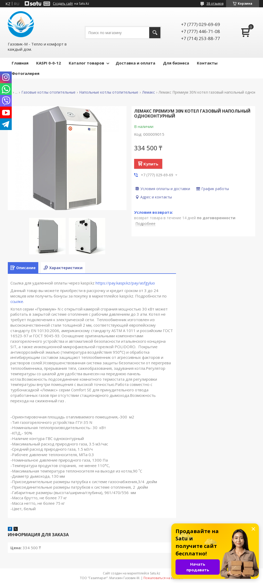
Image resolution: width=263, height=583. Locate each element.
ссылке (16, 301)
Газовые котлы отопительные (48, 92)
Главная (20, 63)
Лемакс (148, 92)
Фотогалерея (25, 73)
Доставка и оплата (135, 63)
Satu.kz (155, 573)
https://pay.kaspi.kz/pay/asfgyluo (125, 283)
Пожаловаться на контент (163, 578)
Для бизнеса (176, 63)
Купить (150, 163)
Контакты (207, 63)
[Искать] (154, 32)
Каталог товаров (86, 63)
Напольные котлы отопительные (108, 92)
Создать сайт (63, 3)
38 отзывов (214, 3)
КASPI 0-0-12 (48, 63)
